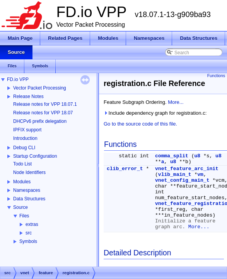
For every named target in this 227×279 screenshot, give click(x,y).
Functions (216, 75)
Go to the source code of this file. (140, 124)
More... (175, 102)
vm (200, 174)
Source (20, 207)
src (29, 233)
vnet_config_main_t (182, 180)
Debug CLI (24, 147)
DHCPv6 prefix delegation (40, 121)
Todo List (22, 164)
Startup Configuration (35, 156)
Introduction (25, 138)
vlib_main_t (174, 174)
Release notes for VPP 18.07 (43, 112)
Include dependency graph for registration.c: (155, 113)
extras (32, 224)
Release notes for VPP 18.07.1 (45, 104)
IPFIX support (27, 130)
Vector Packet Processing (39, 88)
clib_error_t (125, 169)
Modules (22, 181)
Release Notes (28, 96)
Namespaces (26, 190)
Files (24, 216)
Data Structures (29, 199)
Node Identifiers (29, 172)
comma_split (171, 156)
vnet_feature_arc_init (186, 169)
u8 (197, 156)
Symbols (28, 241)
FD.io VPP (18, 79)
